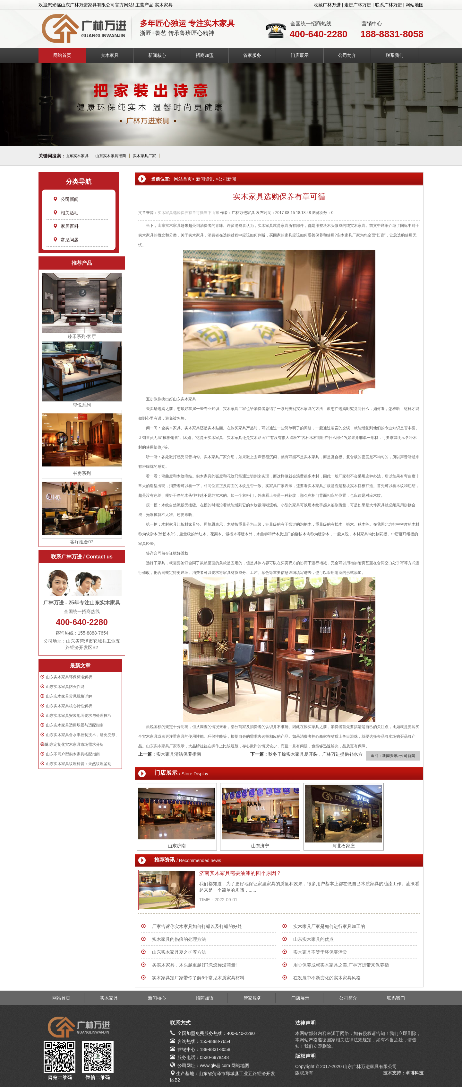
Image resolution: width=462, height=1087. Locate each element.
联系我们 (395, 55)
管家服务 (252, 55)
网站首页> (184, 179)
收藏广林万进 (327, 4)
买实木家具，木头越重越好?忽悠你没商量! (194, 964)
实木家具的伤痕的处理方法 (179, 939)
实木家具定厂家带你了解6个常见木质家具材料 (198, 977)
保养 (184, 212)
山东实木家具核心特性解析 (69, 706)
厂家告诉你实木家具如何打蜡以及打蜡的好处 (197, 926)
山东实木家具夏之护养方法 (179, 952)
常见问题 (66, 239)
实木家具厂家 (144, 156)
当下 (207, 212)
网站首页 (62, 55)
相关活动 (66, 212)
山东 (215, 212)
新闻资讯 (205, 179)
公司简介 (347, 55)
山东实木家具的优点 (313, 939)
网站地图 (415, 4)
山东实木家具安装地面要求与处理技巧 (78, 715)
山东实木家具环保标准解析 (69, 677)
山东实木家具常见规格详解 (69, 696)
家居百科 (66, 226)
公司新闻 (66, 199)
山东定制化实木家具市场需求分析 (75, 744)
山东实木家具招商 (110, 156)
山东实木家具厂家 (161, 746)
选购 (177, 212)
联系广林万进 (388, 4)
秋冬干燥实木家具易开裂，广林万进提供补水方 (315, 754)
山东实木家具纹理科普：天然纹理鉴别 (78, 764)
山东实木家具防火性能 (65, 686)
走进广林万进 (357, 4)
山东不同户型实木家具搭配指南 (73, 754)
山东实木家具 (77, 156)
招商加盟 (205, 55)
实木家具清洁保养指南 (178, 754)
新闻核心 (157, 55)
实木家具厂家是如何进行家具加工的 (329, 926)
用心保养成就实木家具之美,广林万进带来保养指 (341, 964)
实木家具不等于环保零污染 (320, 952)
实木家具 (110, 55)
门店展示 (300, 55)
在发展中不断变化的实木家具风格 (327, 977)
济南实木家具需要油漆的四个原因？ (240, 873)
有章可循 (196, 212)
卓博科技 (415, 1072)
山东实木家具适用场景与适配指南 (75, 725)
